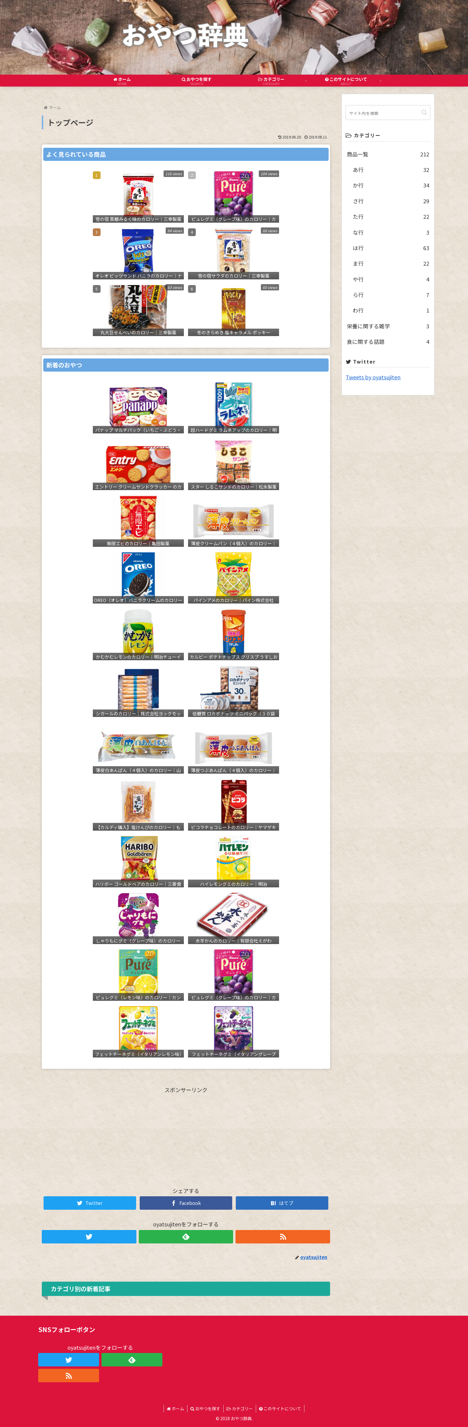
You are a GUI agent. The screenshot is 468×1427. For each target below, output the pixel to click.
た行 (391, 216)
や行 (391, 279)
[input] (388, 112)
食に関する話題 (388, 341)
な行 (391, 232)
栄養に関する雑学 (388, 326)
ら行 (391, 294)
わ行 (391, 310)
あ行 (391, 169)
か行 (391, 185)
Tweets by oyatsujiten (373, 377)
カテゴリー (240, 1408)
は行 (391, 248)
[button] (424, 112)
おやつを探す (205, 1408)
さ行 (391, 201)
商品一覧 (388, 154)
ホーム (175, 1408)
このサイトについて (280, 1408)
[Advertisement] (186, 1136)
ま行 (391, 263)
